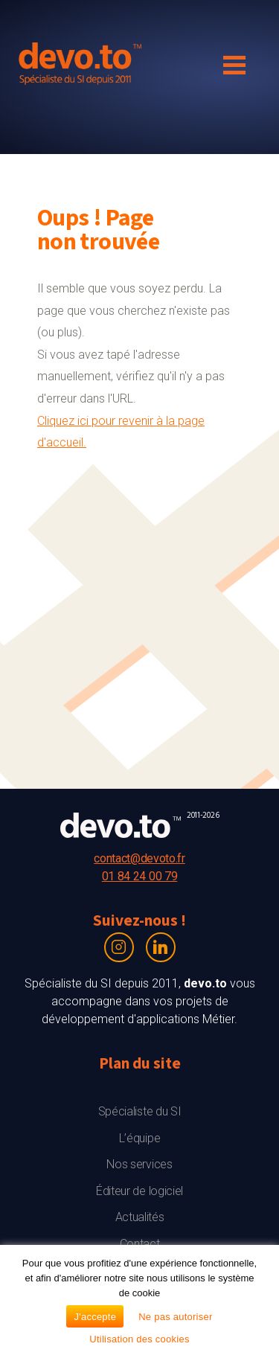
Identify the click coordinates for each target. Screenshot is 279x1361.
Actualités (139, 1217)
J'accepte (95, 1316)
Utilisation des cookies (139, 1339)
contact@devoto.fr (139, 858)
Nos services (139, 1164)
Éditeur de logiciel (139, 1191)
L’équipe (139, 1138)
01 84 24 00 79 (140, 876)
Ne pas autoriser (175, 1316)
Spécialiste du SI (140, 1111)
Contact (140, 1244)
